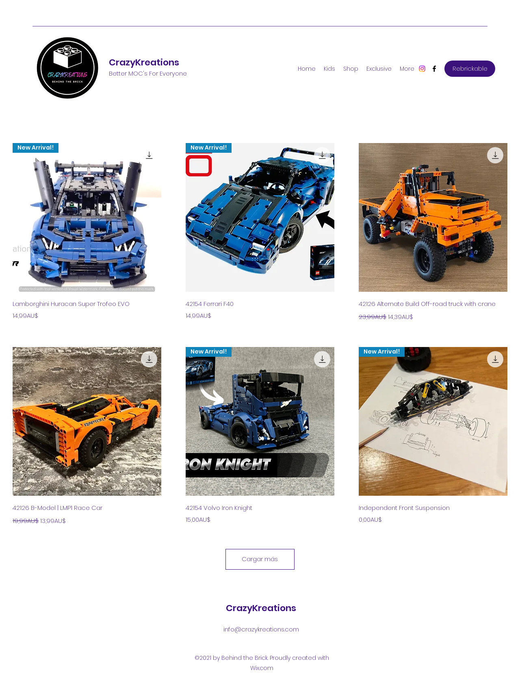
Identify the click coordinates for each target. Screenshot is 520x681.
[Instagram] (422, 69)
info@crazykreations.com (261, 629)
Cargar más (260, 559)
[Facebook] (434, 69)
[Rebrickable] (469, 69)
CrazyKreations (144, 62)
